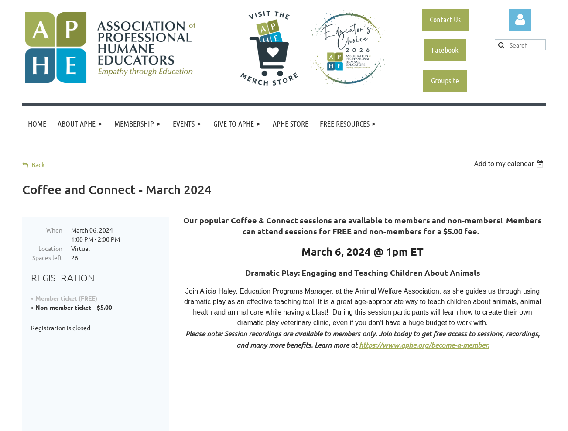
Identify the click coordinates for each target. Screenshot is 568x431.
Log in (520, 20)
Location (50, 248)
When (54, 230)
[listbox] (510, 163)
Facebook (445, 50)
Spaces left (47, 257)
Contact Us (445, 19)
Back (38, 165)
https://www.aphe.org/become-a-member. (424, 344)
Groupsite (445, 80)
